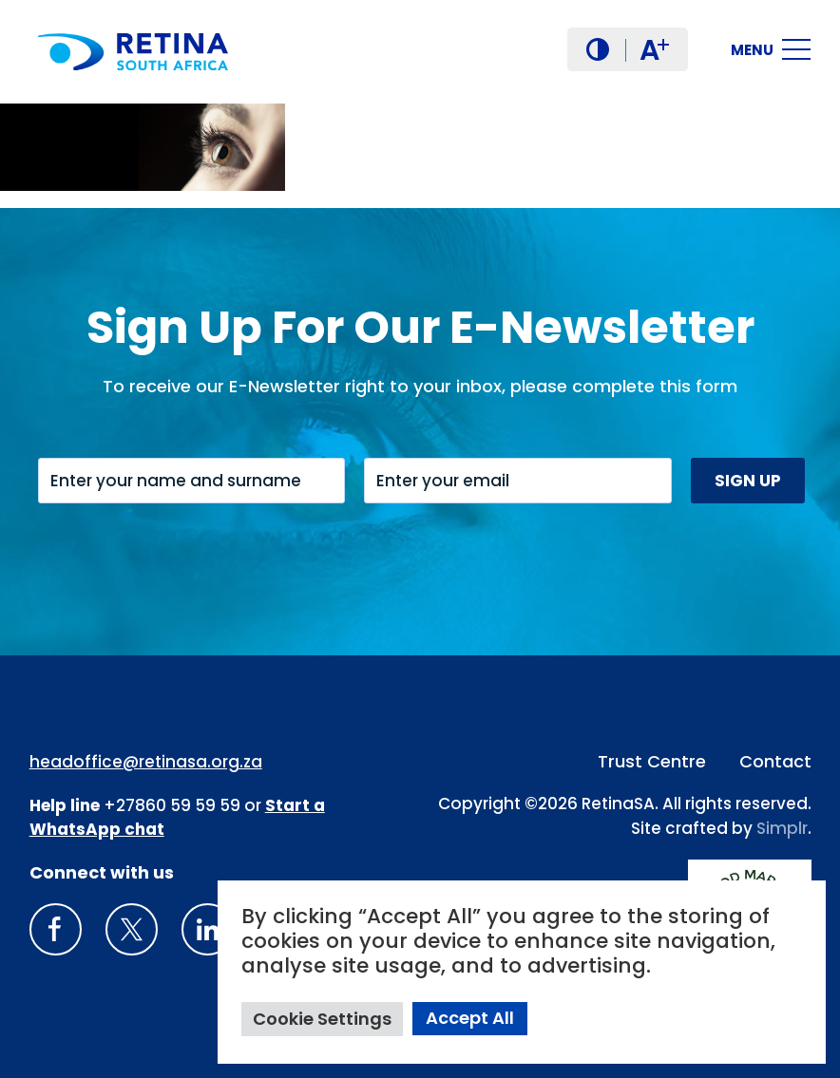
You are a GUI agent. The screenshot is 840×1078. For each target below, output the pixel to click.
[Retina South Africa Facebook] (55, 929)
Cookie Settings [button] (322, 1019)
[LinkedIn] (207, 929)
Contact (775, 761)
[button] (597, 49)
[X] (131, 929)
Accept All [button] (470, 1018)
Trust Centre (652, 761)
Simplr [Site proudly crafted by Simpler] (782, 828)
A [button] (654, 50)
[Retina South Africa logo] (133, 52)
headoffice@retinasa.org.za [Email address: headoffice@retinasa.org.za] (145, 761)
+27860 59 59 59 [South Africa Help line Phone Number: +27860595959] (172, 805)
